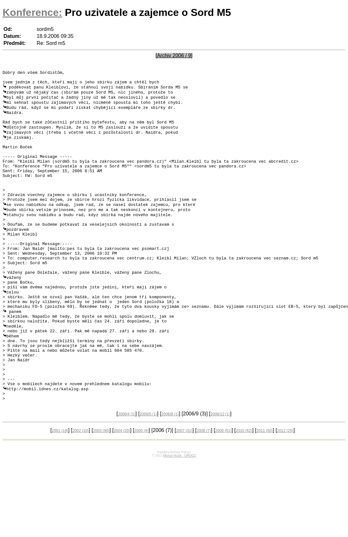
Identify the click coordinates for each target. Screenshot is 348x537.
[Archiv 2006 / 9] (174, 55)
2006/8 (170, 473)
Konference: (32, 12)
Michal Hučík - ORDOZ (179, 514)
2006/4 (126, 473)
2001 (60, 489)
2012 (285, 489)
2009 (223, 489)
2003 (101, 489)
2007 (184, 489)
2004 (122, 489)
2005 (141, 489)
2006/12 (220, 473)
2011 (265, 489)
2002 (80, 489)
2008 (204, 489)
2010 (244, 489)
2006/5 (148, 473)
